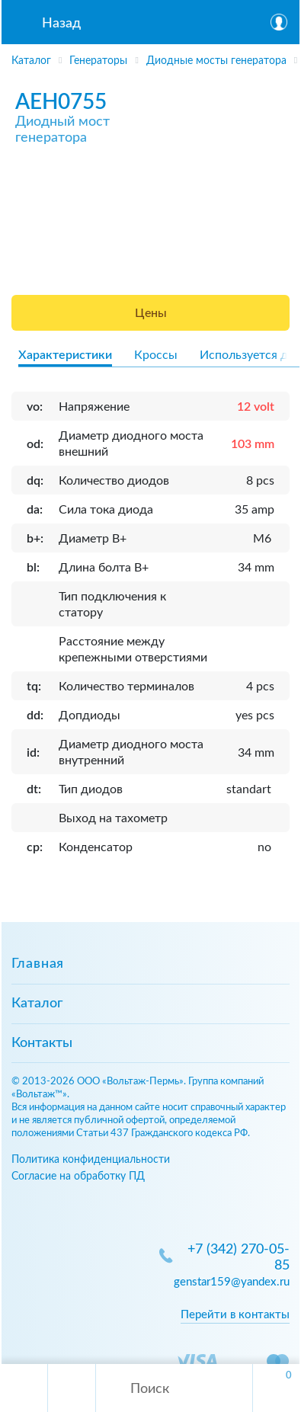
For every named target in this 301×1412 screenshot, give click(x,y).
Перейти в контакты (235, 1315)
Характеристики (65, 355)
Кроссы (156, 355)
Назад (61, 23)
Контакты (41, 1043)
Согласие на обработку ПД (78, 1176)
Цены (151, 313)
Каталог (36, 1003)
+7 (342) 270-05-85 (238, 1258)
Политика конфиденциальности (90, 1159)
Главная (37, 964)
